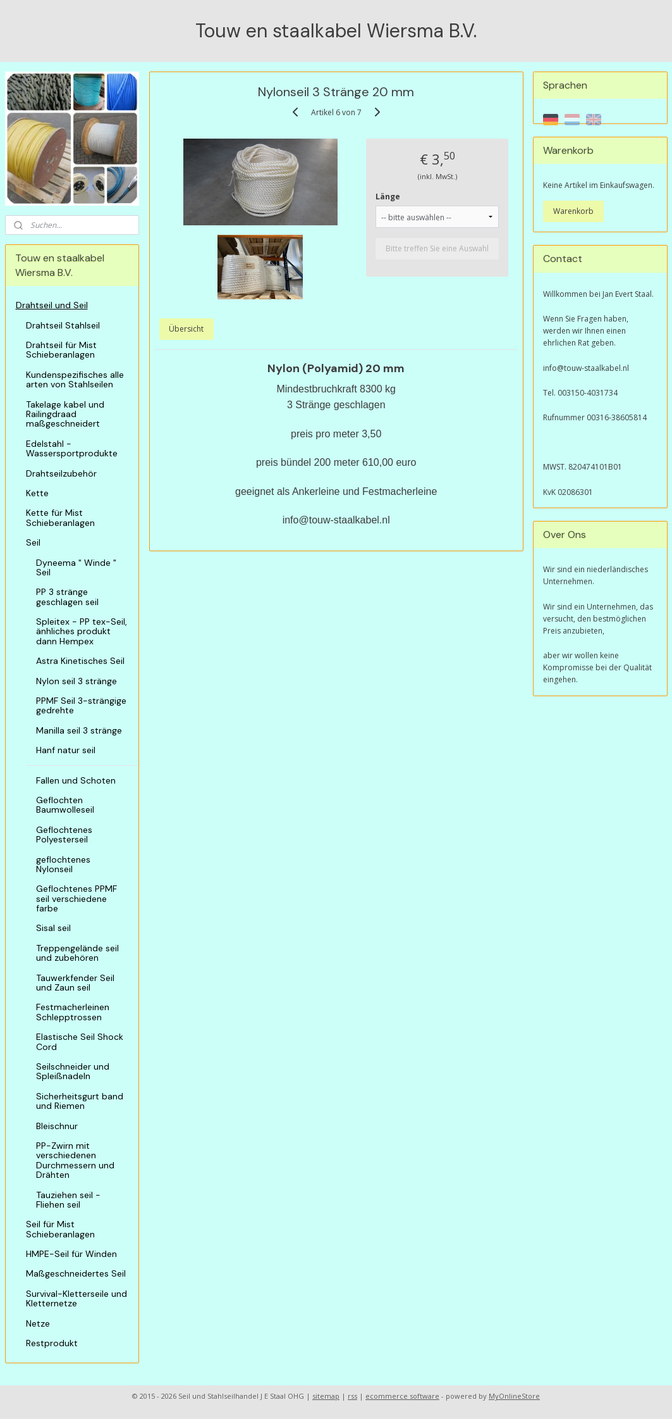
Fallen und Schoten (76, 780)
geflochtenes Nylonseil (63, 864)
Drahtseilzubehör (61, 473)
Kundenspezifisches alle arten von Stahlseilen (75, 379)
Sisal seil (53, 928)
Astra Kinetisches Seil (80, 660)
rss (352, 1396)
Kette (37, 493)
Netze (38, 1323)
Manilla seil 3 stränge (79, 730)
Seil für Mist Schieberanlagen (60, 1228)
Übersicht (186, 328)
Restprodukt (52, 1343)
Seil (33, 542)
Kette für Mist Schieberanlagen (60, 517)
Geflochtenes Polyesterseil (64, 834)
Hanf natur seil (65, 750)
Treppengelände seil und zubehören (77, 952)
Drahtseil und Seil (52, 305)
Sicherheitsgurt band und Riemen (79, 1101)
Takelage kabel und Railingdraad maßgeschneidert (65, 414)
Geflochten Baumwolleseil (65, 804)
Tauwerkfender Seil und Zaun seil (75, 982)
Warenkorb (573, 211)
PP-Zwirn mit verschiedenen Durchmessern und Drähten (75, 1160)
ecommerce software (402, 1396)
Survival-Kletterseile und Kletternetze (76, 1298)
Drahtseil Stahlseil (63, 325)
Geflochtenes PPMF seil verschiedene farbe (76, 898)
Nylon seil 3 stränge (76, 681)
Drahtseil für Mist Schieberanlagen (61, 349)
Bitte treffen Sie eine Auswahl (437, 247)
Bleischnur (57, 1126)
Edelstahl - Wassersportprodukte (72, 448)
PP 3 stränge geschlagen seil (67, 596)
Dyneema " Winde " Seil (76, 567)
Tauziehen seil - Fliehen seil (68, 1199)
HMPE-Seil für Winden (71, 1254)
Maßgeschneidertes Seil (76, 1273)
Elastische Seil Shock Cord (79, 1041)
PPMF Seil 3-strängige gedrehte (81, 705)
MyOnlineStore (514, 1396)
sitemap (325, 1396)
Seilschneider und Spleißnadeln (72, 1071)
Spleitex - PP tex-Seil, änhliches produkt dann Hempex (81, 631)
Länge (388, 196)
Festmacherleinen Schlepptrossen (72, 1011)
